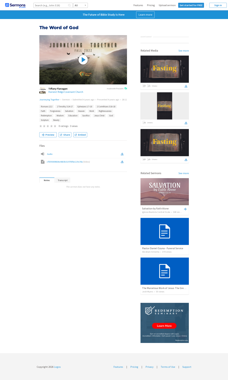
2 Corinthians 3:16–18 (106, 106)
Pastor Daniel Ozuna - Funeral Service (162, 248)
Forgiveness (55, 111)
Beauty (56, 120)
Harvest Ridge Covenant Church (65, 91)
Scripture (45, 120)
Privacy (149, 366)
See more (184, 50)
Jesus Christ (99, 115)
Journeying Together (49, 99)
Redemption (46, 115)
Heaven (81, 111)
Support (186, 366)
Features (138, 5)
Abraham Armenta (150, 251)
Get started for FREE (191, 5)
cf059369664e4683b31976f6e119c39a (68, 161)
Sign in (218, 5)
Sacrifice (85, 115)
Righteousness (105, 111)
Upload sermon (167, 5)
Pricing (151, 5)
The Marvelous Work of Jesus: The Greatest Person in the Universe (178, 288)
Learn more (145, 14)
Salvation (69, 111)
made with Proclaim (117, 88)
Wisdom (60, 115)
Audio (50, 154)
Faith (43, 111)
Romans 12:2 (46, 106)
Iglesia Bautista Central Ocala (156, 212)
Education (73, 115)
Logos (57, 366)
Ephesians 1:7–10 (85, 106)
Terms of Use (168, 366)
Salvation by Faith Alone (155, 208)
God (111, 115)
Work (91, 111)
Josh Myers (147, 291)
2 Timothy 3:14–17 (65, 106)
